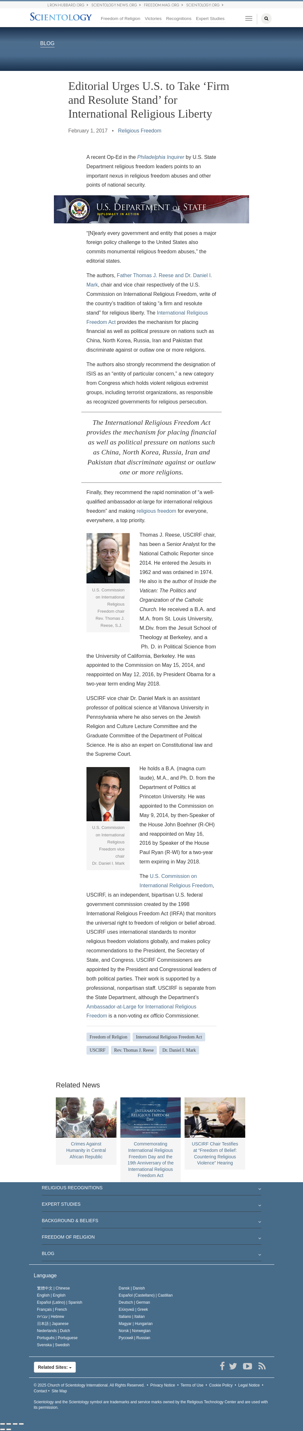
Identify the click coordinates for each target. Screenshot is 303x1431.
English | (51, 1295)
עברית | (50, 1316)
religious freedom (156, 511)
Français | (52, 1309)
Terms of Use (192, 1385)
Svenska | (53, 1345)
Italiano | (132, 1316)
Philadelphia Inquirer (160, 157)
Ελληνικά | (133, 1309)
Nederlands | (53, 1331)
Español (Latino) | (60, 1302)
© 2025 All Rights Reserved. (89, 1385)
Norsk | (135, 1331)
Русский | (134, 1338)
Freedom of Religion (120, 18)
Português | (57, 1338)
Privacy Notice (162, 1385)
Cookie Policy (221, 1385)
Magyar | (136, 1323)
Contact (40, 1391)
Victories (153, 18)
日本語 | (53, 1323)
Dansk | (132, 1288)
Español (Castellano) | (146, 1295)
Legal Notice (249, 1385)
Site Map (59, 1391)
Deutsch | (134, 1302)
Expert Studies (210, 18)
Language (45, 1275)
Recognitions (179, 18)
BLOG (47, 43)
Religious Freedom (139, 130)
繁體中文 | (53, 1288)
